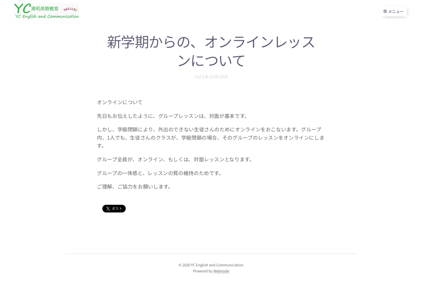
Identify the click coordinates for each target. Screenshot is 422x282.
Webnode (221, 270)
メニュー (393, 11)
